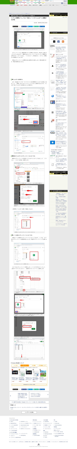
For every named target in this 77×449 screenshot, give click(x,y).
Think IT (12, 421)
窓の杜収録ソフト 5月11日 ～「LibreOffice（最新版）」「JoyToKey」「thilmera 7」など (57, 152)
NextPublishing (23, 435)
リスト (20, 26)
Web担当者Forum (13, 423)
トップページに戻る (29, 412)
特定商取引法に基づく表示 (63, 441)
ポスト (16, 26)
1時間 (52, 15)
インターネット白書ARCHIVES (16, 437)
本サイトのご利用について (13, 441)
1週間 (61, 15)
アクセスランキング (56, 13)
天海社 (56, 421)
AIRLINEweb (47, 421)
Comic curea (57, 423)
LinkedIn (43, 26)
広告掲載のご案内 (27, 441)
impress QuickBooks (58, 425)
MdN (44, 430)
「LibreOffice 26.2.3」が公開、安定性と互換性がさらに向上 (61, 164)
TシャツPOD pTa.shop (59, 431)
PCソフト (24, 365)
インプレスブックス (24, 433)
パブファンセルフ (58, 428)
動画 (53, 5)
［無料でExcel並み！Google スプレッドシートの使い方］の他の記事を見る (29, 402)
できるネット (13, 435)
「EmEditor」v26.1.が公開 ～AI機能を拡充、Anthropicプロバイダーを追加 (61, 89)
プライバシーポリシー (42, 441)
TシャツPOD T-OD (37, 425)
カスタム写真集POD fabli (59, 433)
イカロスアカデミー (48, 428)
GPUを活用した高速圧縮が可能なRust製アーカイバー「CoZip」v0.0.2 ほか (61, 48)
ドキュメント (45, 5)
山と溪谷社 (34, 428)
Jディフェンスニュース (48, 423)
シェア (25, 26)
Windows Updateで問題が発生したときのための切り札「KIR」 (61, 210)
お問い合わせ (21, 441)
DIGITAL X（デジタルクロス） (26, 428)
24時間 (56, 15)
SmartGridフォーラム (24, 421)
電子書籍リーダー (42, 365)
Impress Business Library (25, 425)
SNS (50, 5)
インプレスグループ (54, 441)
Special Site (55, 32)
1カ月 (65, 15)
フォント (57, 5)
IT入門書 (33, 365)
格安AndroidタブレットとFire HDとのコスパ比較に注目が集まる (61, 105)
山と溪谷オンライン (37, 430)
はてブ (31, 26)
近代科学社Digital (37, 435)
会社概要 (48, 441)
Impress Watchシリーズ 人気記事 (59, 172)
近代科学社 (34, 433)
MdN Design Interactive (48, 433)
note (37, 26)
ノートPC (15, 365)
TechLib (46, 437)
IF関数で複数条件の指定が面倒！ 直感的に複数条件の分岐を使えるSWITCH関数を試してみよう (22, 396)
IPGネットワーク (56, 430)
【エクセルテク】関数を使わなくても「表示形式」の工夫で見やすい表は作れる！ (61, 160)
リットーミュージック (37, 421)
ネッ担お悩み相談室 (14, 430)
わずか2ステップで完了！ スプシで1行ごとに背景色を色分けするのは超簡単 (35, 395)
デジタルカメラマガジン (14, 433)
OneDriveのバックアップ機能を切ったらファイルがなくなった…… (61, 217)
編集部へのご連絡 (35, 441)
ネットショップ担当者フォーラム (26, 423)
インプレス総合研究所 (14, 425)
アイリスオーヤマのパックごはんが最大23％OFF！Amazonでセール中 (61, 124)
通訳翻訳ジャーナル (48, 425)
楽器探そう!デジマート (37, 423)
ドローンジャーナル (14, 428)
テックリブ (45, 435)
